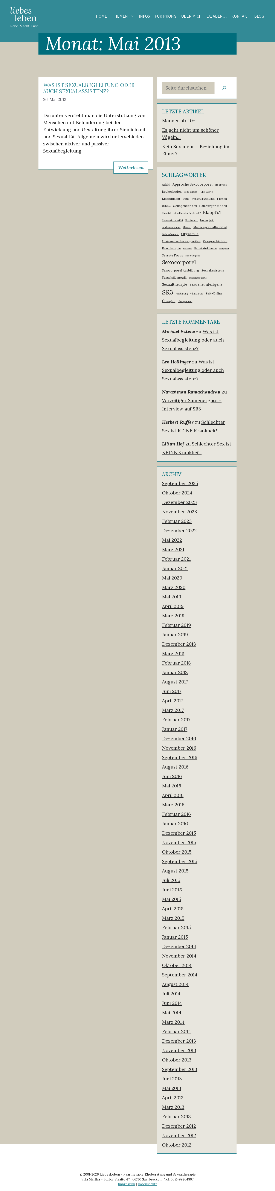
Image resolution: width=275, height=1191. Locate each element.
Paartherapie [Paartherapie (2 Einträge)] (171, 248)
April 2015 (172, 909)
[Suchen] (224, 88)
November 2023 (179, 512)
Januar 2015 (175, 937)
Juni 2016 (172, 776)
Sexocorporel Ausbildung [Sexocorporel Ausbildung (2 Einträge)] (180, 270)
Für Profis (165, 16)
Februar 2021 (176, 559)
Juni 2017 (171, 691)
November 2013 (179, 1050)
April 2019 (173, 606)
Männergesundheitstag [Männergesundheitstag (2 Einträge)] (210, 227)
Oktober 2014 (177, 965)
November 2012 (179, 1135)
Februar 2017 (176, 720)
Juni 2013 (172, 1079)
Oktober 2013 (176, 1060)
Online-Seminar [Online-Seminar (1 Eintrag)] (170, 234)
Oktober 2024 (177, 493)
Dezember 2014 (179, 946)
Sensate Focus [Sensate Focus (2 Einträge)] (172, 255)
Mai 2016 (171, 786)
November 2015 (179, 842)
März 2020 (173, 587)
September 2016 (179, 757)
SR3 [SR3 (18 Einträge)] (167, 292)
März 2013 (173, 1107)
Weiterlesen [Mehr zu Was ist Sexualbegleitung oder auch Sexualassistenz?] (131, 168)
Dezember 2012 (179, 1126)
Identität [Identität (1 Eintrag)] (166, 213)
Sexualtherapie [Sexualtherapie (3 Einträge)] (174, 284)
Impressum (126, 1184)
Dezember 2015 (179, 833)
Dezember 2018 (179, 644)
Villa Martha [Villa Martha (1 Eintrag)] (196, 293)
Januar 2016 (175, 823)
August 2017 (175, 682)
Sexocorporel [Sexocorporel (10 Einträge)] (179, 262)
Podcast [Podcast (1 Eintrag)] (187, 248)
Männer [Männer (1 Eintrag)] (187, 227)
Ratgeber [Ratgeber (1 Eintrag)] (224, 248)
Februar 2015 (176, 927)
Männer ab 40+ (178, 120)
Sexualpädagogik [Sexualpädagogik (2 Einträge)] (174, 277)
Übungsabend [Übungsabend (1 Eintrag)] (185, 301)
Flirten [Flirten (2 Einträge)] (222, 199)
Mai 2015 (171, 899)
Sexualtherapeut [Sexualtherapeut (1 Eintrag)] (197, 277)
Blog (259, 16)
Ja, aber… (216, 16)
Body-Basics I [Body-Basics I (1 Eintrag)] (191, 191)
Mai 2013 (171, 1088)
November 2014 (179, 956)
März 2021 (173, 549)
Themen (124, 16)
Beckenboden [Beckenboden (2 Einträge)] (172, 192)
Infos (144, 16)
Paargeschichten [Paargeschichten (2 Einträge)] (215, 241)
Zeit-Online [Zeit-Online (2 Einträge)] (214, 293)
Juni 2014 (172, 1003)
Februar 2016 (176, 814)
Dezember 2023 (179, 502)
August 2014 (175, 984)
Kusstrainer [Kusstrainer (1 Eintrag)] (191, 220)
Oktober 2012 (176, 1145)
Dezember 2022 (179, 531)
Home (101, 16)
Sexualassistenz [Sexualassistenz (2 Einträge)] (213, 270)
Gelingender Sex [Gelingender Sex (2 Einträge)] (185, 206)
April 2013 (172, 1098)
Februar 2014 (176, 1031)
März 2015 (173, 918)
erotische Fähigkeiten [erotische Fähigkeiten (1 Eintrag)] (203, 198)
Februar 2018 (176, 663)
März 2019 (173, 616)
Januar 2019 (175, 634)
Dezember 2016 (179, 738)
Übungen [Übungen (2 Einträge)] (168, 301)
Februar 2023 (177, 521)
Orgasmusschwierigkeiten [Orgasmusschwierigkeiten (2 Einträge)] (181, 241)
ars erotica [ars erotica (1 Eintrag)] (221, 184)
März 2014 (173, 1022)
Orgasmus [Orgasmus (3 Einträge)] (190, 234)
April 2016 (172, 795)
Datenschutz (147, 1184)
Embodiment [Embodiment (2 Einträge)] (171, 199)
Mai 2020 (172, 578)
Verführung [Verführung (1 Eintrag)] (182, 293)
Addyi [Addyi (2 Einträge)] (166, 184)
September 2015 (179, 861)
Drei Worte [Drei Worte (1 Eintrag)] (207, 191)
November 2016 (179, 748)
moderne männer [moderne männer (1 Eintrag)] (171, 227)
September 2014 (179, 975)
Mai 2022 (172, 540)
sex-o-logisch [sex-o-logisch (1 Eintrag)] (192, 255)
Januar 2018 (175, 672)
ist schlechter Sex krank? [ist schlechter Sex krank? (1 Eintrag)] (187, 213)
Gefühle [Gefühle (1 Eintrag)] (166, 205)
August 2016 (175, 767)
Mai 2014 (171, 1013)
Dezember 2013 (179, 1041)
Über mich (191, 16)
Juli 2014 (171, 994)
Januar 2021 (175, 568)
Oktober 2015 (176, 852)
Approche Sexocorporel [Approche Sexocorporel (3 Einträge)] (192, 184)
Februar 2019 (176, 625)
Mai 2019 (171, 597)
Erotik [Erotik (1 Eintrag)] (186, 198)
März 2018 (173, 653)
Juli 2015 (171, 880)
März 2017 (173, 710)
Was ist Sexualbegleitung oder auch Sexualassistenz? (88, 88)
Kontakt (240, 16)
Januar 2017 (174, 729)
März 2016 (173, 805)
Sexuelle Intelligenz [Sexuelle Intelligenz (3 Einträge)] (205, 284)
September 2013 (179, 1069)
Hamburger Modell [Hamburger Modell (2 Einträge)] (213, 206)
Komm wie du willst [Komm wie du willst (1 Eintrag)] (172, 220)
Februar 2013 (176, 1116)
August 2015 (175, 871)
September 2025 (180, 483)
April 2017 (172, 701)
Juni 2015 (172, 890)
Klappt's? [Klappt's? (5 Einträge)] (212, 212)
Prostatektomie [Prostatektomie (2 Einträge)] (205, 248)
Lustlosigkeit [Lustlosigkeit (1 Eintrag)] (207, 220)
